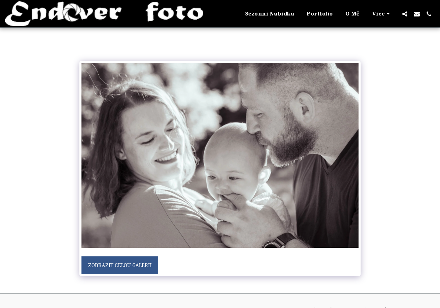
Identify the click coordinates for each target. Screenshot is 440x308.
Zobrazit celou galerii (120, 265)
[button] (404, 14)
